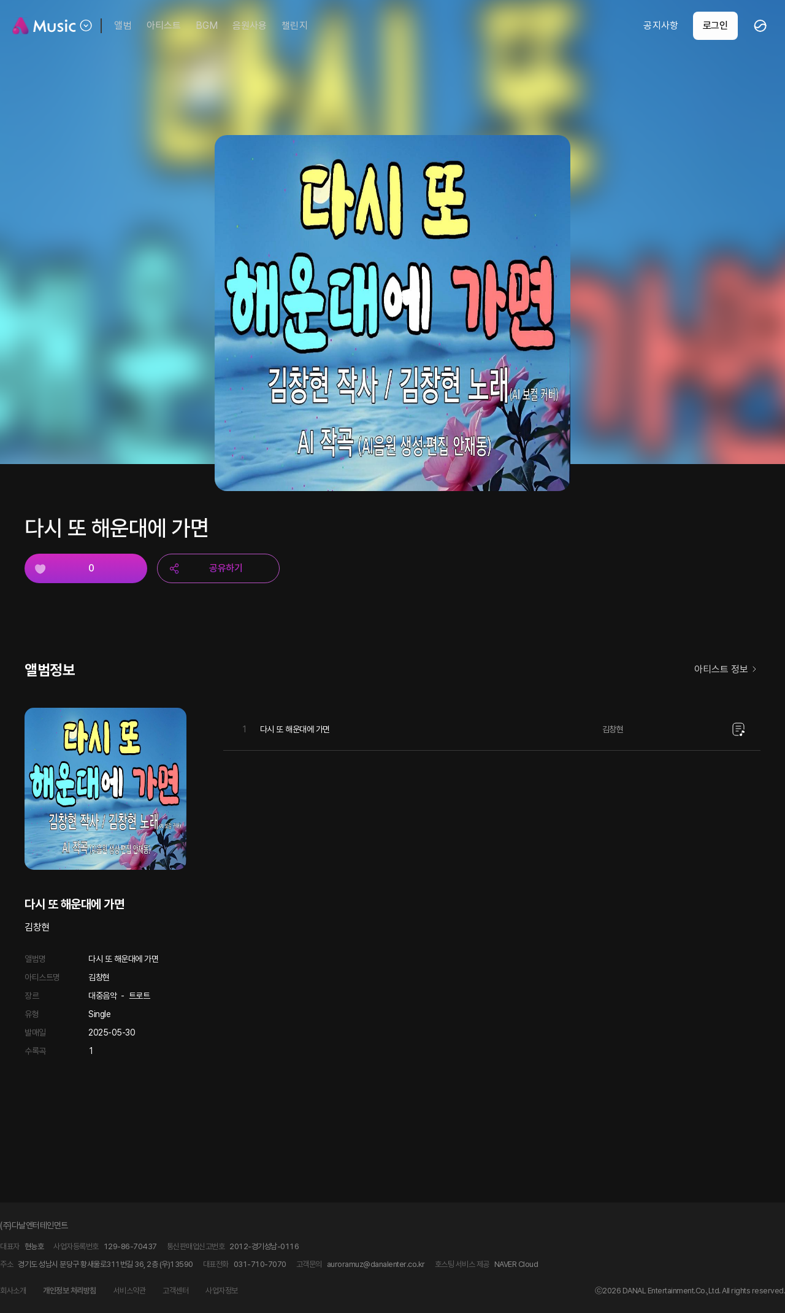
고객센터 (175, 1290)
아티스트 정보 (727, 670)
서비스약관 (129, 1290)
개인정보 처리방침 (69, 1290)
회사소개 (13, 1290)
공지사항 (660, 25)
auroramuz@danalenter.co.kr (376, 1264)
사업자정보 (221, 1290)
